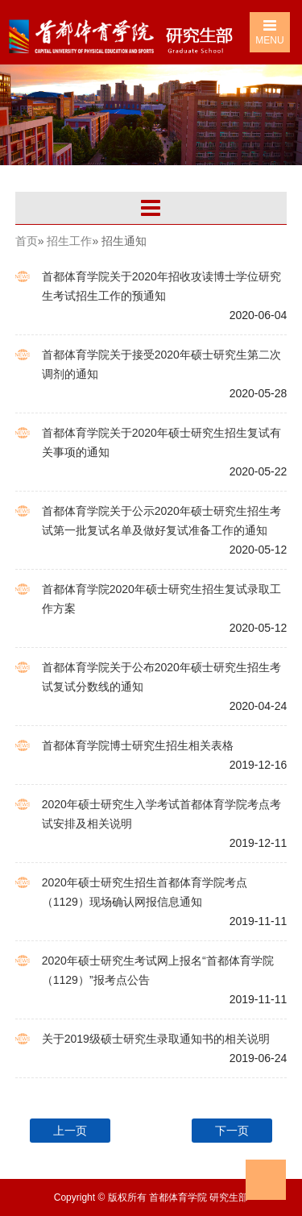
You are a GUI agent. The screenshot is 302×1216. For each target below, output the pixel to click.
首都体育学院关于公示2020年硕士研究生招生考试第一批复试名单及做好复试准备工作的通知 (161, 520)
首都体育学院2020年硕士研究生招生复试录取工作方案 (161, 599)
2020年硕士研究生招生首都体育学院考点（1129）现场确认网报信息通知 (144, 892)
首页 (26, 240)
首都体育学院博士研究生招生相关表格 (138, 745)
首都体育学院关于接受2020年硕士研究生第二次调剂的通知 (161, 364)
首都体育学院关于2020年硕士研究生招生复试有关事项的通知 (161, 442)
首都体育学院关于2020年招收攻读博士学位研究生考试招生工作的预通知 (161, 286)
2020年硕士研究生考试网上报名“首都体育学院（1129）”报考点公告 (158, 970)
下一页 (232, 1130)
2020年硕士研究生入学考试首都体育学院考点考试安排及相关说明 (161, 814)
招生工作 (69, 240)
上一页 (70, 1130)
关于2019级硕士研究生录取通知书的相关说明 (156, 1038)
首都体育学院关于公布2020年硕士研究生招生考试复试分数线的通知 (161, 677)
